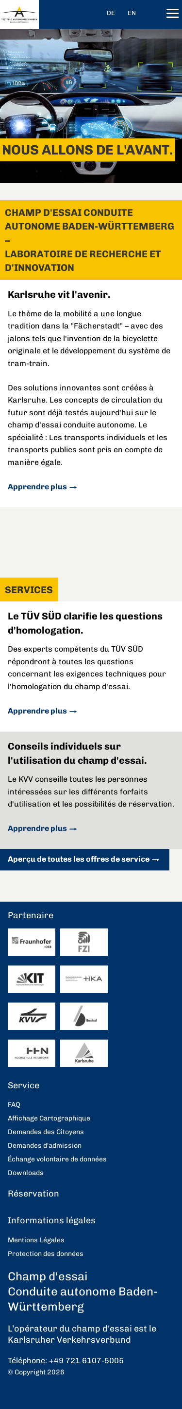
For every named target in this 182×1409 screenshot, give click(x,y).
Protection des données (45, 1254)
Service (23, 1085)
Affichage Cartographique (49, 1118)
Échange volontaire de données (57, 1159)
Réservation (33, 1193)
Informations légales (52, 1220)
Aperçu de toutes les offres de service (78, 859)
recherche (154, 13)
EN (132, 13)
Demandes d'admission (45, 1145)
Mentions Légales (36, 1240)
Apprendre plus (37, 486)
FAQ (14, 1104)
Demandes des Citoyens (46, 1132)
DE (111, 13)
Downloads (26, 1173)
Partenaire (30, 915)
